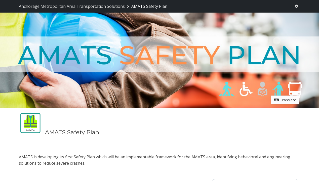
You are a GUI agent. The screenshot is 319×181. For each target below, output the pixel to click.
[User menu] (296, 6)
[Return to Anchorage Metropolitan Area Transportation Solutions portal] (74, 6)
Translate (285, 99)
